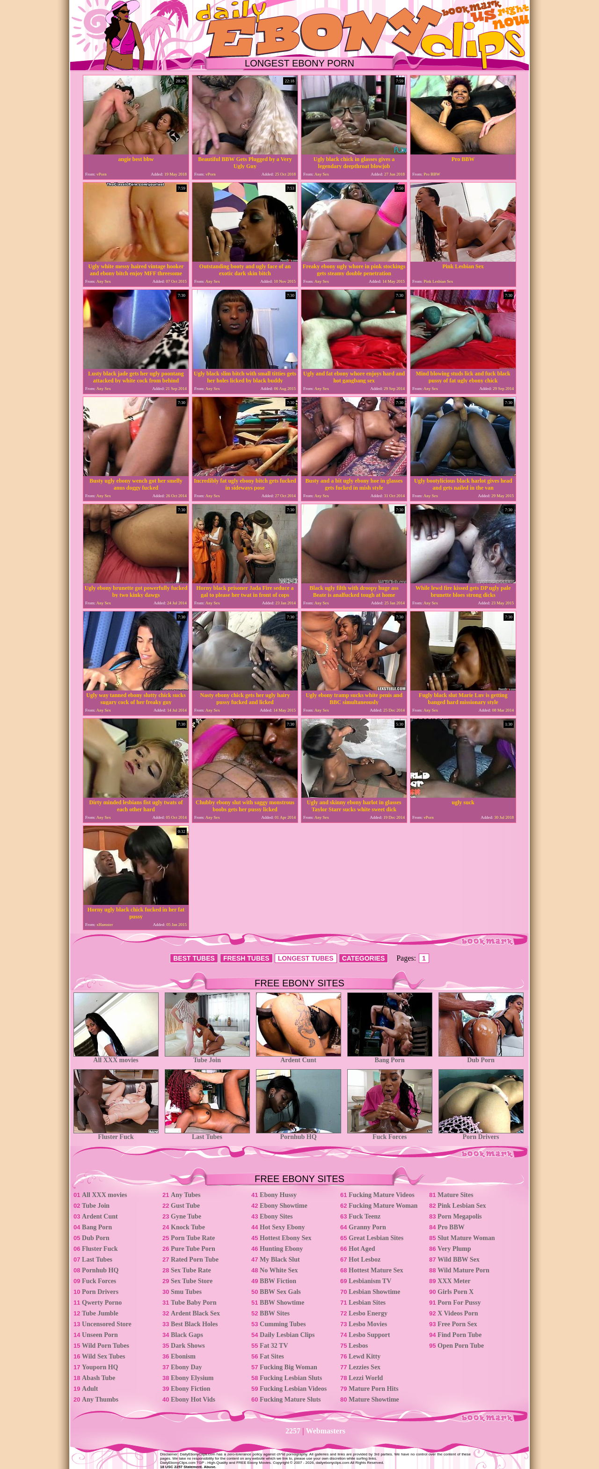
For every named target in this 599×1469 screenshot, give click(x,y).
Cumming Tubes (283, 1324)
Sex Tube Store (191, 1281)
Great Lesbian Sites (376, 1237)
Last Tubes (207, 1134)
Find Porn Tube (460, 1334)
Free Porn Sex (457, 1324)
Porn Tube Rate (193, 1237)
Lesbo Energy (368, 1313)
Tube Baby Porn (194, 1302)
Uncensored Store (106, 1324)
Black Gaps (187, 1334)
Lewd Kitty (364, 1356)
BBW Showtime (282, 1302)
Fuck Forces (389, 1134)
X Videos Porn (458, 1313)
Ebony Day (186, 1367)
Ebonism (183, 1356)
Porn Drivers (481, 1134)
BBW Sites (275, 1313)
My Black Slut (280, 1259)
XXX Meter (454, 1281)
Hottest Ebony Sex (285, 1237)
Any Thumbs (100, 1399)
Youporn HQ (100, 1367)
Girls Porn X (456, 1291)
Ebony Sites (276, 1216)
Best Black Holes (194, 1324)
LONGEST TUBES (306, 958)
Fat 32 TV (274, 1345)
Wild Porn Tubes (105, 1345)
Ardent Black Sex (195, 1313)
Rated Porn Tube (195, 1259)
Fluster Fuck (116, 1134)
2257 (292, 1431)
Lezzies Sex (364, 1367)
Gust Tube (185, 1205)
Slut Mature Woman (466, 1237)
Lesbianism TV (370, 1281)
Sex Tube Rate (191, 1270)
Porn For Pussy (459, 1302)
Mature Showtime (374, 1399)
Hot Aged (362, 1248)
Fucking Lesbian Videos (293, 1388)
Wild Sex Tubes (103, 1356)
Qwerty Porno (102, 1302)
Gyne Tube (186, 1216)
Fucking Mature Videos (382, 1194)
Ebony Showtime (283, 1205)
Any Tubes (185, 1194)
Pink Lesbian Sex (462, 1205)
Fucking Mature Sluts (290, 1399)
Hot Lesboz (364, 1259)
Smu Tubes (186, 1291)
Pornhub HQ (298, 1134)
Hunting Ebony (281, 1248)
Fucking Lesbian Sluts (291, 1377)
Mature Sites (455, 1194)
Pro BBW (451, 1227)
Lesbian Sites (367, 1302)
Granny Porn (367, 1227)
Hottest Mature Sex (376, 1270)
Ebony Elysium (192, 1377)
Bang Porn (389, 1057)
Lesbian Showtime (374, 1291)
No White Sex (279, 1270)
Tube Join (207, 1057)
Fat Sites (272, 1356)
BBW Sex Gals (280, 1291)
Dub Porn (481, 1057)
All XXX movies (116, 1057)
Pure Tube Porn (193, 1248)
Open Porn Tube (461, 1345)
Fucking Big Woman (288, 1367)
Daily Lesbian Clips (287, 1334)
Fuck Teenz (364, 1216)
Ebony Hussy (278, 1194)
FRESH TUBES (246, 958)
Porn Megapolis (460, 1216)
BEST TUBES (194, 958)
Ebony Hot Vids (193, 1399)
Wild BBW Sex (459, 1259)
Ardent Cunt (298, 1057)
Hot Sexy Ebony (282, 1227)
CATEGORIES (363, 958)
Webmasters (325, 1431)
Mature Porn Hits (373, 1388)
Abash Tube (98, 1377)
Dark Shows (188, 1345)
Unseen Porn (100, 1334)
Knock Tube (188, 1227)
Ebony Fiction (190, 1388)
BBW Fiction (278, 1281)
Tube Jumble (100, 1313)
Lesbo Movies (368, 1324)
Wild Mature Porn (463, 1270)
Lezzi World (366, 1377)
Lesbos (358, 1345)
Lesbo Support (369, 1334)
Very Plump (454, 1248)
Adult (90, 1388)
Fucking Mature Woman (383, 1205)
